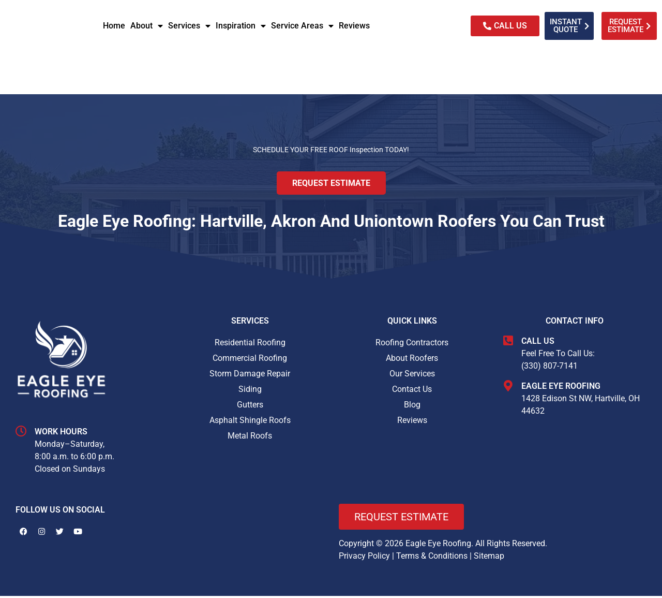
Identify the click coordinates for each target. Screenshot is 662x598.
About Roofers (412, 361)
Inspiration (241, 26)
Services (189, 26)
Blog (412, 407)
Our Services (412, 376)
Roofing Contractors (411, 345)
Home (114, 26)
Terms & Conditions (432, 558)
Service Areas (302, 26)
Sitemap (489, 558)
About (146, 26)
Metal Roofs (250, 438)
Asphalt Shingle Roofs (250, 423)
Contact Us (412, 392)
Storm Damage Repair (249, 376)
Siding (250, 392)
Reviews (354, 26)
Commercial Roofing (250, 361)
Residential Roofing (250, 345)
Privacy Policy (364, 558)
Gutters (250, 407)
